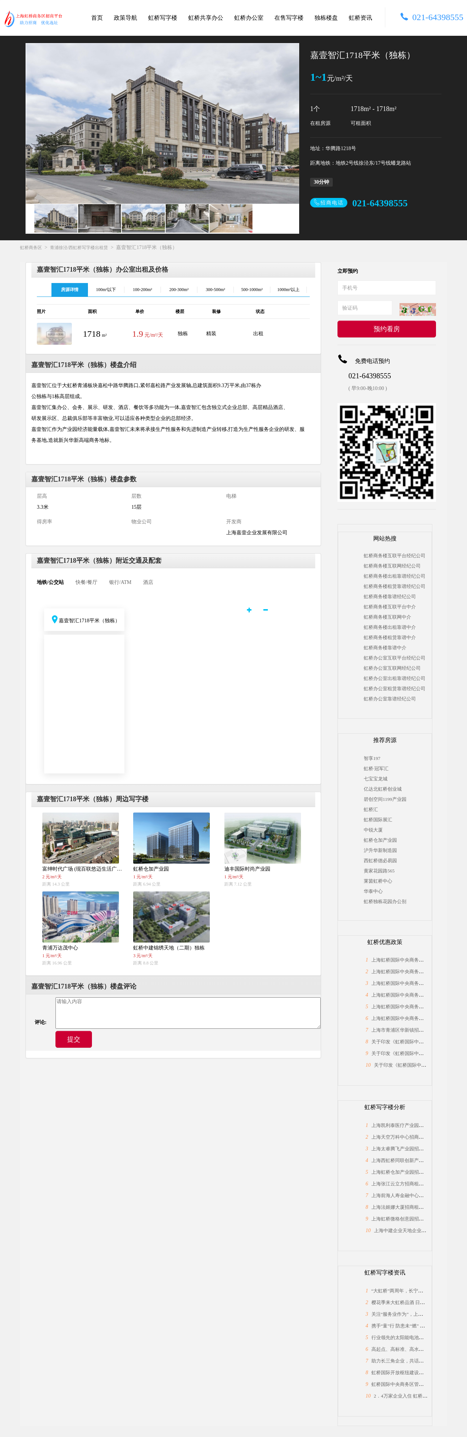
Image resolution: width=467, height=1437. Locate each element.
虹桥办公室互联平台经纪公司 (394, 658)
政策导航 (125, 18)
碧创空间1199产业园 (385, 799)
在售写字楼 (289, 18)
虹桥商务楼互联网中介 (387, 617)
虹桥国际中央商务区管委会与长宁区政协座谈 (418, 1384)
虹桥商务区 (31, 247)
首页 (97, 18)
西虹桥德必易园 (380, 860)
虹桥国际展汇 (378, 819)
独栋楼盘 (326, 18)
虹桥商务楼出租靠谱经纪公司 (394, 576)
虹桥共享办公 (205, 18)
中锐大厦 (373, 830)
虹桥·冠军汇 (376, 768)
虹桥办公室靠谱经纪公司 (390, 699)
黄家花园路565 (379, 871)
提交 (73, 1039)
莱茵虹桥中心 (378, 881)
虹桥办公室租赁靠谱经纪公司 (394, 688)
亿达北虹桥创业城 (383, 789)
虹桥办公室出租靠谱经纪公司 (394, 678)
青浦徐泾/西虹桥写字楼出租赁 (79, 247)
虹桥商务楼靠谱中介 (385, 647)
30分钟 (321, 182)
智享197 (372, 758)
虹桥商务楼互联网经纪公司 (392, 566)
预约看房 (387, 329)
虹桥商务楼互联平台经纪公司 (394, 555)
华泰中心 (373, 891)
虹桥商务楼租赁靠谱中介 (390, 637)
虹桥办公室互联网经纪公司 (392, 668)
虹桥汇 (371, 809)
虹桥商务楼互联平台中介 (390, 606)
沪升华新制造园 (380, 850)
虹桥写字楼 (162, 18)
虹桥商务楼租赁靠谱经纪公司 (394, 586)
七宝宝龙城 (375, 778)
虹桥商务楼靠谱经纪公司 (390, 596)
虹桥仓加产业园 (380, 840)
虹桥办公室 (248, 18)
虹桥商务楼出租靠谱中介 (390, 627)
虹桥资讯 (360, 18)
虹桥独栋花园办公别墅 (385, 901)
